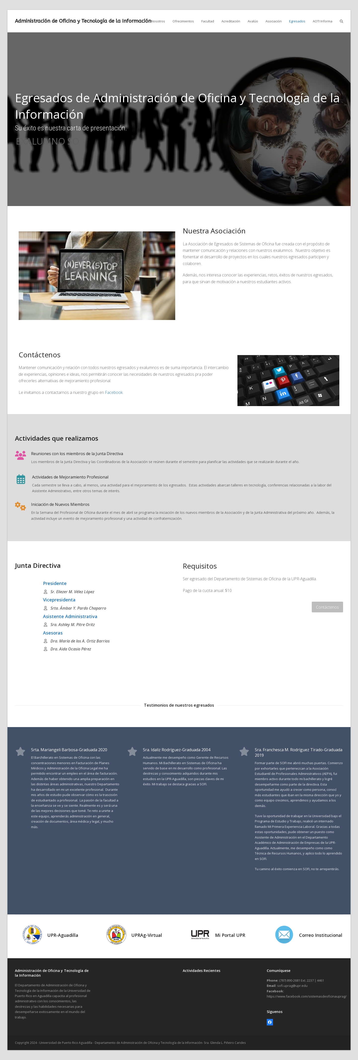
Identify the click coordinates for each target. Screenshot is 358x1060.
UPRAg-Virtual (146, 935)
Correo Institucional (320, 935)
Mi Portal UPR (230, 935)
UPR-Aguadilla (62, 935)
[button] (341, 21)
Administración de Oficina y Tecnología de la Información (83, 21)
